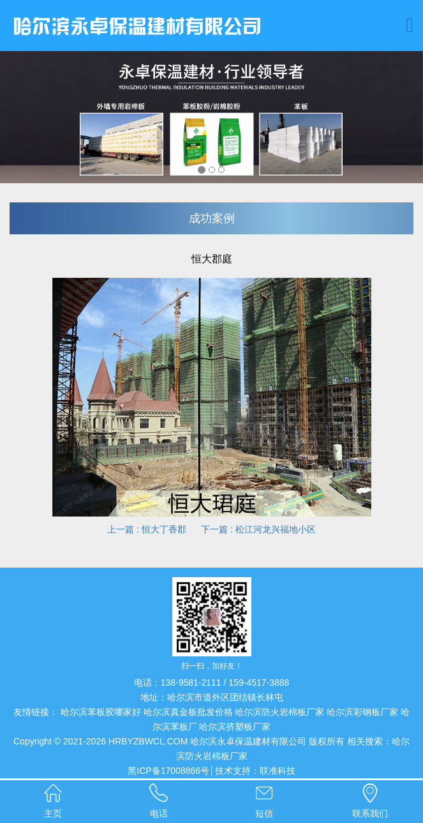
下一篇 (257, 529)
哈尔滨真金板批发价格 (188, 712)
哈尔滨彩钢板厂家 (362, 712)
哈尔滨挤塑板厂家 (235, 726)
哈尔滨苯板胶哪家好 (101, 712)
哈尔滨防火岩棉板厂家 (279, 712)
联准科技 (277, 771)
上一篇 (148, 529)
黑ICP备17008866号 (168, 771)
